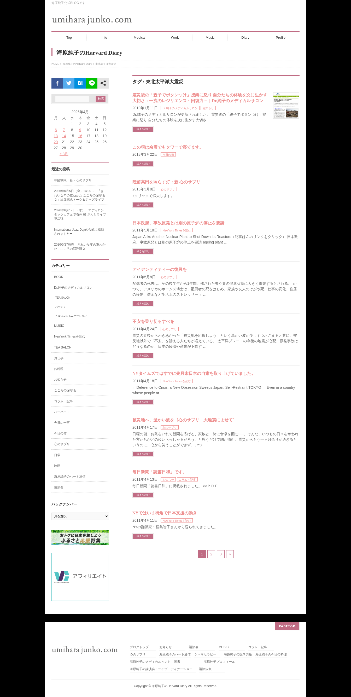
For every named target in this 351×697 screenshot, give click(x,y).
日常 (57, 455)
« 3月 (64, 154)
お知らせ (208, 108)
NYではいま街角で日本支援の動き (164, 513)
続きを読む (143, 128)
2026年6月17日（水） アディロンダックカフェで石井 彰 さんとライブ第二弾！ (80, 214)
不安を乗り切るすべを (153, 321)
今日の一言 (62, 423)
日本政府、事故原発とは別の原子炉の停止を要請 (178, 223)
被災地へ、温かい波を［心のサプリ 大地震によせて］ (184, 420)
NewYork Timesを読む (176, 230)
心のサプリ (168, 189)
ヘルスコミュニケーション (71, 315)
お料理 (58, 369)
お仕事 (58, 358)
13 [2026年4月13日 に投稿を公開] (56, 136)
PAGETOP (287, 618)
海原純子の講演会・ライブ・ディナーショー (163, 661)
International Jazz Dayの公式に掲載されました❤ (79, 232)
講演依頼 (205, 661)
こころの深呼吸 (65, 390)
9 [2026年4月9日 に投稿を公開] (80, 130)
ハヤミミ (60, 306)
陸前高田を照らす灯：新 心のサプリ (166, 182)
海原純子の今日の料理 (271, 646)
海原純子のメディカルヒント (150, 654)
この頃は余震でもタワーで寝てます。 (167, 147)
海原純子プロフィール (219, 654)
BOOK (58, 277)
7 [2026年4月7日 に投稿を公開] (64, 130)
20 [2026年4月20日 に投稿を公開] (56, 142)
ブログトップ (139, 639)
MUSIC (59, 326)
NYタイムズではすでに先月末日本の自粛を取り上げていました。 (193, 373)
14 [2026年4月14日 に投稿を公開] (64, 136)
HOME (55, 63)
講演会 (58, 487)
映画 (57, 466)
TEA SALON (62, 297)
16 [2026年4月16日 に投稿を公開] (80, 136)
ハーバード (62, 412)
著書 (177, 654)
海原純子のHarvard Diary (77, 63)
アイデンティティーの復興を (159, 269)
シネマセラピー (205, 646)
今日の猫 (168, 154)
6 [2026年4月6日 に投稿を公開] (56, 130)
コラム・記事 (187, 479)
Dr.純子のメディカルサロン (180, 108)
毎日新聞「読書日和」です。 (159, 472)
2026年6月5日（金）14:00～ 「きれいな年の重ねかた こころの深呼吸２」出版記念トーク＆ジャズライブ (79, 195)
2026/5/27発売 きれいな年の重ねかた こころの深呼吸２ (80, 247)
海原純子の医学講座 (238, 646)
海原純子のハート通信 (69, 476)
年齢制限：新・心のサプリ (73, 180)
